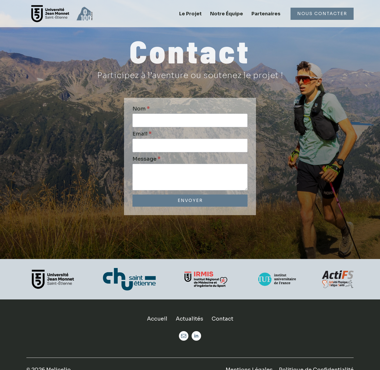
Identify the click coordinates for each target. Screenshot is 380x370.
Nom (141, 109)
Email (141, 134)
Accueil (157, 319)
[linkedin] (196, 336)
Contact (222, 319)
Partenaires (265, 14)
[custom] (183, 336)
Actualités (189, 319)
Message (146, 159)
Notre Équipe (226, 14)
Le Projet (190, 14)
